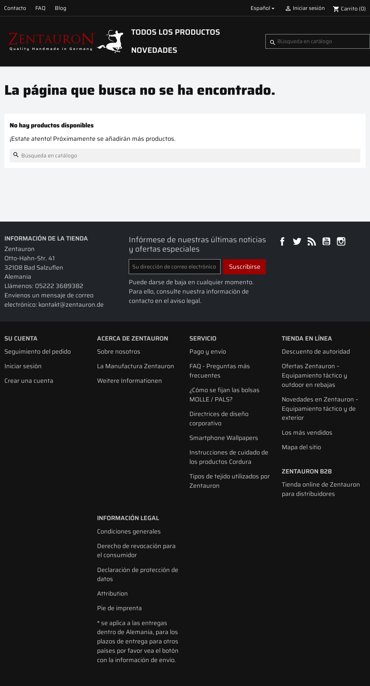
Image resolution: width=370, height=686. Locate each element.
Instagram (342, 242)
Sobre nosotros (118, 351)
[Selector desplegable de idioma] (263, 8)
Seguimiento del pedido (37, 351)
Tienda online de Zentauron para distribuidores (321, 489)
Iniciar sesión (23, 366)
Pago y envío (207, 351)
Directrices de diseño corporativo (219, 418)
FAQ (40, 8)
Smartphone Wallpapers (223, 438)
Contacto (15, 8)
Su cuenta (21, 338)
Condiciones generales (129, 531)
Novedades (154, 50)
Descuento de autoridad (316, 351)
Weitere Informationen (129, 380)
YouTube (327, 242)
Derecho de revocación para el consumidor (136, 550)
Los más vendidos (307, 432)
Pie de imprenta (119, 608)
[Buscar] (317, 41)
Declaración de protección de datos (137, 574)
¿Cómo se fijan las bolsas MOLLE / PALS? (224, 394)
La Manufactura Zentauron (135, 366)
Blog (60, 8)
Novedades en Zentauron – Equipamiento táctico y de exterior (320, 408)
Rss (312, 242)
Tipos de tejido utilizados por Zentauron (229, 480)
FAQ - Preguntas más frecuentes (219, 370)
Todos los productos (175, 32)
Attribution (112, 593)
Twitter (297, 242)
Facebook (283, 242)
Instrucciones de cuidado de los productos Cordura (228, 457)
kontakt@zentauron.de (71, 304)
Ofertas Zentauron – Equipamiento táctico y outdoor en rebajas (314, 375)
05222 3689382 (59, 286)
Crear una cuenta (28, 380)
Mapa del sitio (301, 447)
